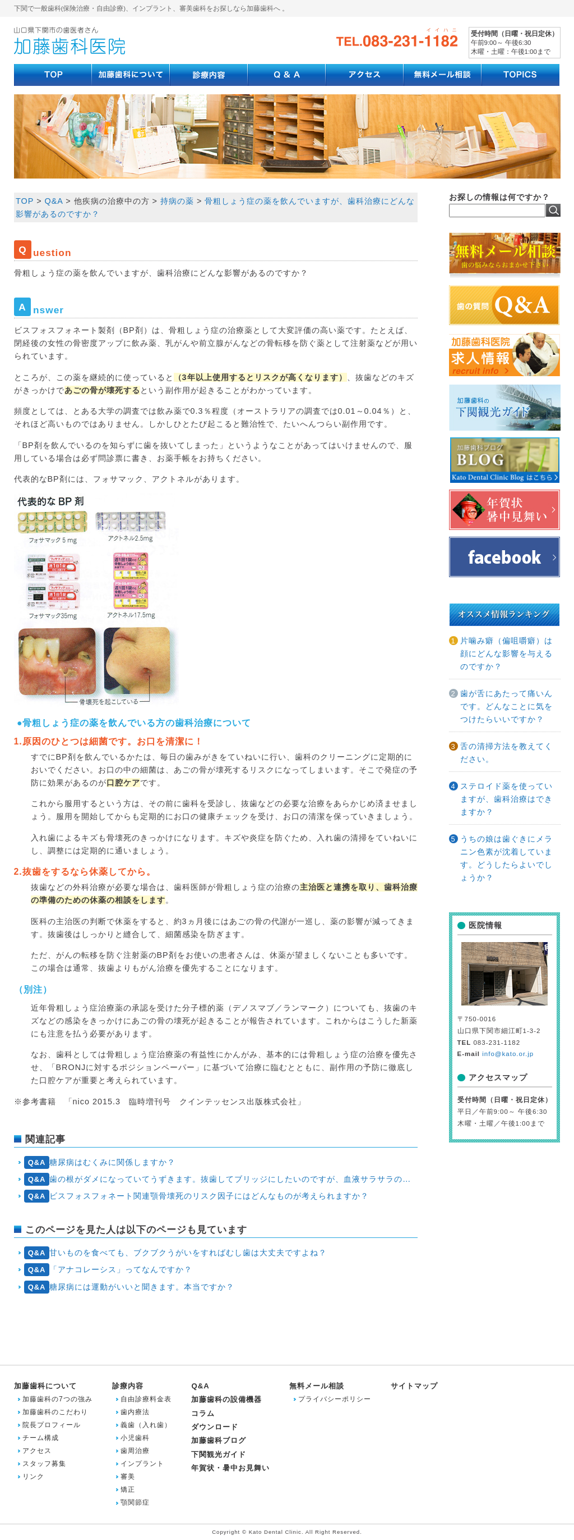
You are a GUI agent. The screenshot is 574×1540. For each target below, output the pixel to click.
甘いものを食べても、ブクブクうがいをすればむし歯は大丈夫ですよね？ (175, 1252)
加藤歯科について (45, 1386)
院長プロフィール (51, 1425)
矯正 (128, 1489)
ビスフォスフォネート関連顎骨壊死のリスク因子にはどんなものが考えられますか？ (196, 1196)
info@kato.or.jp (508, 1053)
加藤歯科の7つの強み (57, 1399)
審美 (128, 1476)
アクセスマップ (498, 1077)
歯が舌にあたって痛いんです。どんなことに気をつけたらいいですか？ (506, 706)
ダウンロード (214, 1427)
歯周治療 (135, 1451)
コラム (203, 1413)
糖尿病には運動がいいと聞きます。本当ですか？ (129, 1287)
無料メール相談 (316, 1386)
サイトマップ (414, 1386)
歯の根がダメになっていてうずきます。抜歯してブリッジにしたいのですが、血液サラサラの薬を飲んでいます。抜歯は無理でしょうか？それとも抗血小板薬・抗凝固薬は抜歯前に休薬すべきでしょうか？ (220, 1179)
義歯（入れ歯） (146, 1425)
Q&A (200, 1386)
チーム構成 (40, 1438)
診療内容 (128, 1386)
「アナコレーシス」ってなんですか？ (108, 1269)
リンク (33, 1476)
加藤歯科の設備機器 (226, 1399)
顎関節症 (135, 1502)
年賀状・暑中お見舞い (230, 1468)
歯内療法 (135, 1412)
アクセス (37, 1451)
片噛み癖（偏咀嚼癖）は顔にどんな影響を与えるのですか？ (506, 653)
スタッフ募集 (44, 1464)
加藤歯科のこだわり (55, 1412)
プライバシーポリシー (334, 1399)
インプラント (142, 1464)
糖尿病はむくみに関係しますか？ (99, 1162)
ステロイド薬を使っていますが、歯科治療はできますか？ (506, 799)
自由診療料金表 (146, 1399)
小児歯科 (135, 1438)
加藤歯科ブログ (218, 1440)
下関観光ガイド (218, 1454)
